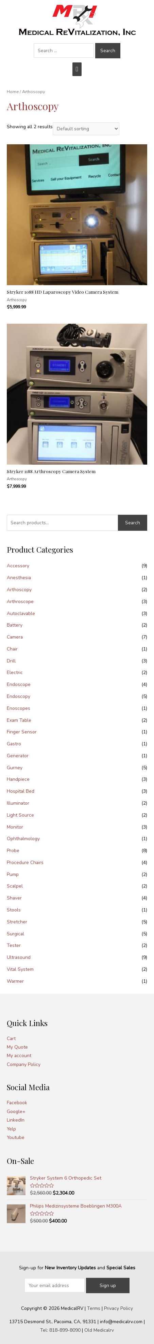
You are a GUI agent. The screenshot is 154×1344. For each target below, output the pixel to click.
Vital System (20, 969)
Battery (14, 625)
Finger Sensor (22, 732)
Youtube (15, 1137)
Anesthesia (19, 577)
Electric (15, 672)
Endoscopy (18, 696)
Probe (13, 850)
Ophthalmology (23, 838)
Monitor (15, 827)
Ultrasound (19, 957)
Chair (12, 649)
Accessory (18, 566)
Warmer (15, 981)
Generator (18, 756)
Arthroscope (20, 601)
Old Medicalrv (99, 1330)
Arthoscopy (19, 589)
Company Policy (23, 1064)
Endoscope (19, 684)
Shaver (14, 898)
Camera (15, 637)
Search (132, 523)
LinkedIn (15, 1120)
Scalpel (15, 886)
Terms (93, 1308)
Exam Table (19, 720)
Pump (13, 874)
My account (19, 1055)
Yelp (11, 1129)
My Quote (17, 1047)
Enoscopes (18, 708)
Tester (14, 945)
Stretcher (17, 922)
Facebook (17, 1102)
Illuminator (18, 803)
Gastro (14, 744)
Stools (14, 910)
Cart (11, 1038)
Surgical (15, 934)
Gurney (14, 767)
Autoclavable (21, 613)
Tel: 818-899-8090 (60, 1330)
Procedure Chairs (25, 862)
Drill (11, 661)
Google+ (16, 1111)
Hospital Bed (20, 791)
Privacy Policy (118, 1308)
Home (13, 91)
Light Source (20, 815)
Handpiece (18, 779)
